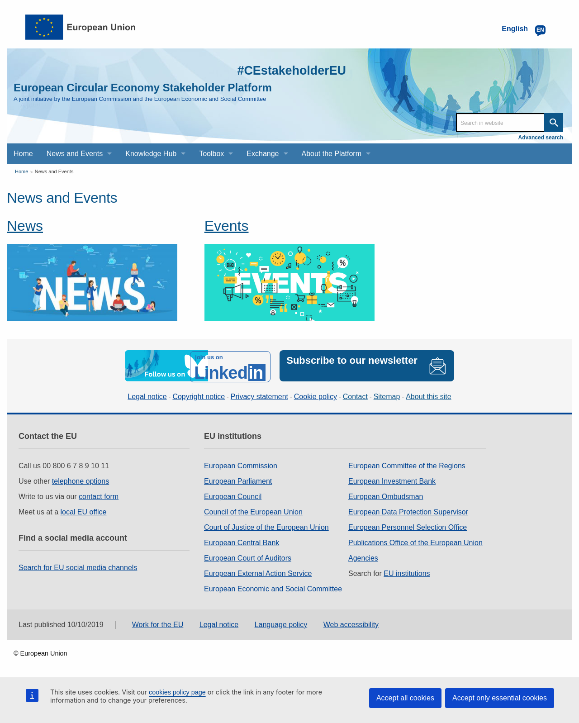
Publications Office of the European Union (415, 541)
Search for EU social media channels (78, 566)
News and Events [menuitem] (75, 153)
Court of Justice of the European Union (266, 525)
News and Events (54, 171)
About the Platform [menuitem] (332, 153)
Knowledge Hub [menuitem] (150, 153)
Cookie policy (315, 395)
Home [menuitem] (23, 153)
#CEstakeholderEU (285, 69)
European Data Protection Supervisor (408, 510)
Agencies (363, 556)
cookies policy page (177, 692)
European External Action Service (258, 572)
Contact (355, 395)
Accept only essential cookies (499, 698)
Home (21, 171)
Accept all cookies (405, 698)
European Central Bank (241, 541)
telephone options (80, 479)
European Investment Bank (392, 479)
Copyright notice (198, 395)
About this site (428, 395)
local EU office (84, 510)
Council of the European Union (253, 510)
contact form (99, 495)
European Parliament (238, 479)
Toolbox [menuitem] (211, 153)
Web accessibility (351, 623)
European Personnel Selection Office (407, 525)
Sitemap (387, 395)
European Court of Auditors (247, 556)
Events (226, 226)
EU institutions (407, 572)
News (25, 226)
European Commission (240, 464)
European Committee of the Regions (406, 464)
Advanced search (540, 137)
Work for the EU (158, 623)
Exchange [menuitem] (263, 153)
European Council (232, 495)
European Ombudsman (385, 495)
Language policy (281, 623)
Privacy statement (259, 395)
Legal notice (147, 395)
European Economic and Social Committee (273, 587)
